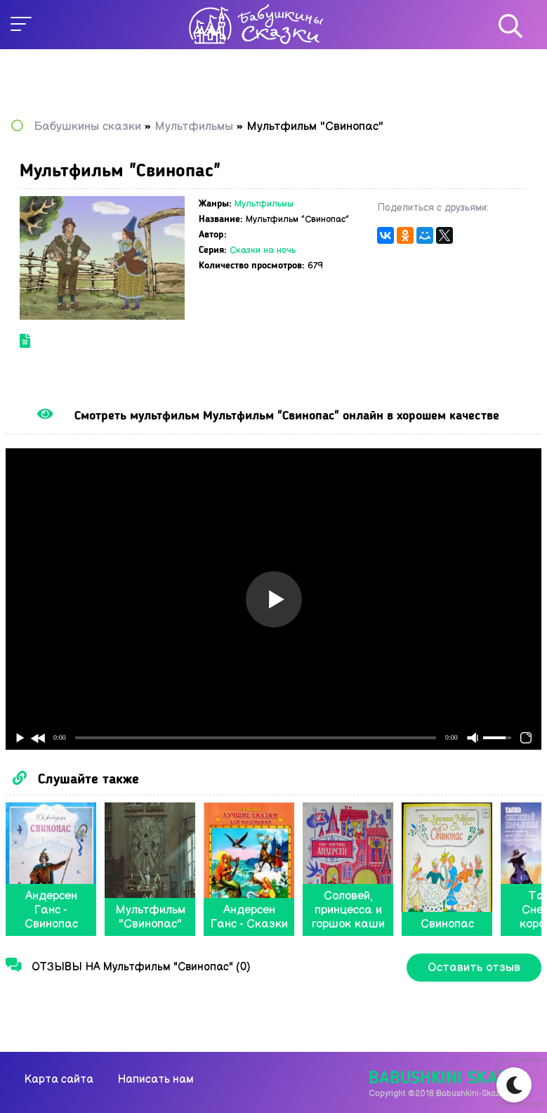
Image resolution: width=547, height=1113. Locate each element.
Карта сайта (59, 1079)
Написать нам (155, 1079)
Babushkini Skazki (445, 1079)
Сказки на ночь (263, 250)
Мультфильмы (264, 203)
